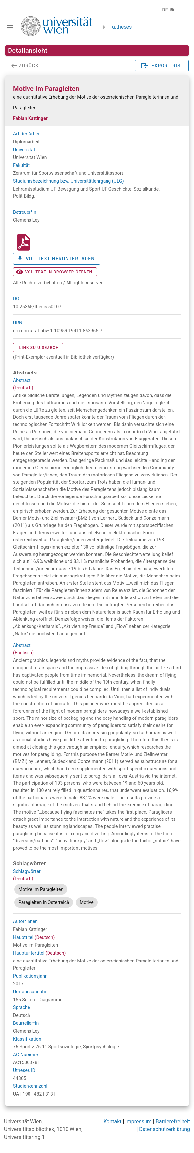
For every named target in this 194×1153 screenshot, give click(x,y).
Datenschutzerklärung (164, 1129)
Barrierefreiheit (173, 1121)
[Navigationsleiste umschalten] (10, 27)
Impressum (138, 1121)
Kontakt (112, 1121)
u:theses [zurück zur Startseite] (122, 27)
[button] (168, 10)
